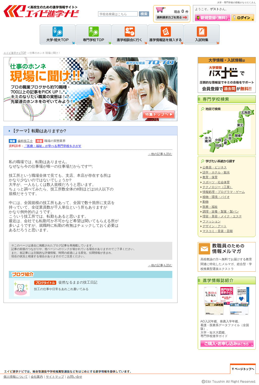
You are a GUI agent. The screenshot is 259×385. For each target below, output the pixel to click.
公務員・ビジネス (215, 167)
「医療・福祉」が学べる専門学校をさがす (52, 146)
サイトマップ (55, 376)
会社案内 (37, 376)
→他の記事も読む (160, 154)
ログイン (242, 17)
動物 (206, 201)
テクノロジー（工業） (218, 187)
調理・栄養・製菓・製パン (221, 211)
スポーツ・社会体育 (216, 182)
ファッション (212, 221)
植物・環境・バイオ (216, 197)
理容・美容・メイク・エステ (222, 216)
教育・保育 (210, 177)
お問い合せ (74, 376)
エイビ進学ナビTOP (15, 53)
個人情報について (16, 376)
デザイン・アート (215, 226)
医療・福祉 (210, 207)
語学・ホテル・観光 (216, 172)
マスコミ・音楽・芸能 (218, 231)
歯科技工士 (25, 141)
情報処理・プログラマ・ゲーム (224, 192)
